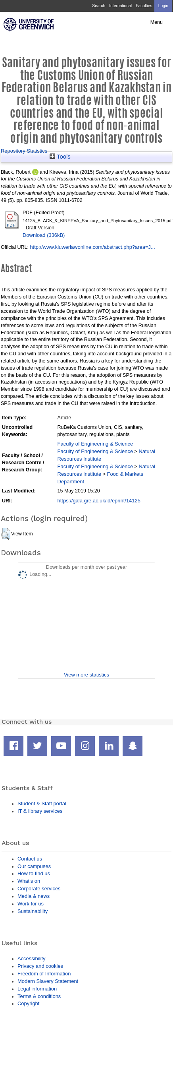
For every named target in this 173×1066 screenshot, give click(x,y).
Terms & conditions (39, 996)
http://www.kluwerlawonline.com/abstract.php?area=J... (92, 247)
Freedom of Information (44, 974)
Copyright (28, 1003)
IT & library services (39, 811)
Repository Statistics (24, 151)
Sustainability (32, 911)
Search (98, 6)
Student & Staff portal (41, 803)
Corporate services (39, 889)
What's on (28, 881)
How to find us (33, 873)
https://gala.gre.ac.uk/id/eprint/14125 (99, 501)
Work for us (30, 904)
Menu (156, 22)
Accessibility (31, 958)
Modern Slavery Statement (47, 981)
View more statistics (86, 675)
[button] (5, 534)
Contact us (29, 859)
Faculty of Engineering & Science (95, 444)
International (120, 6)
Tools (60, 156)
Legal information (37, 989)
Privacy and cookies (40, 966)
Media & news (33, 896)
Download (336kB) (44, 235)
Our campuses (34, 866)
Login (163, 6)
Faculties (144, 6)
